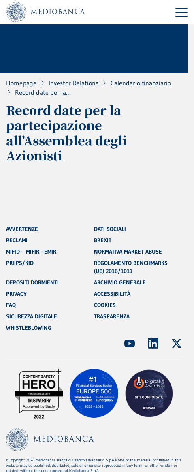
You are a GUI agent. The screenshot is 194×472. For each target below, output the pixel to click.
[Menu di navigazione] (181, 12)
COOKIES (105, 305)
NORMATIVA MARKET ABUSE (128, 251)
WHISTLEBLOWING (28, 327)
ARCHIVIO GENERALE (120, 282)
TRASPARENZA (112, 316)
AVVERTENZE (22, 229)
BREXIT (102, 240)
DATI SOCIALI (110, 229)
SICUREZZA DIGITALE (31, 316)
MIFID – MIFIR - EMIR (31, 251)
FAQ (11, 305)
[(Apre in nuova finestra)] (129, 343)
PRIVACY (16, 293)
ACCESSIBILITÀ (112, 293)
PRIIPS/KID (20, 263)
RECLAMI (17, 240)
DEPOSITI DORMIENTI (32, 282)
